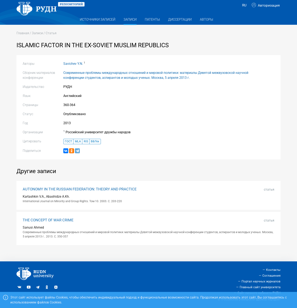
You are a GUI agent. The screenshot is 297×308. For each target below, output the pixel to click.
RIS (86, 149)
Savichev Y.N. (73, 72)
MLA (78, 149)
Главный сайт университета (260, 287)
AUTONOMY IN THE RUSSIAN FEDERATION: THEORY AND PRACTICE (80, 197)
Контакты (273, 270)
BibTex (95, 149)
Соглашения (271, 276)
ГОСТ (68, 149)
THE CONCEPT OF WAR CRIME (48, 228)
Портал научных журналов (261, 281)
